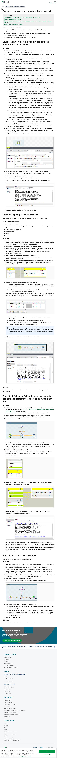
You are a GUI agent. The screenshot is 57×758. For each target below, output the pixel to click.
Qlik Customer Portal (9, 665)
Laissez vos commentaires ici (12, 640)
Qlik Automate (7, 692)
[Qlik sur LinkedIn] (49, 747)
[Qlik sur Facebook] (52, 747)
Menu (55, 2)
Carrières (6, 735)
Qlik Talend (6, 676)
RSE (5, 727)
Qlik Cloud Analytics (9, 686)
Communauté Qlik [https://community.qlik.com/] (38, 747)
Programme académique (10, 731)
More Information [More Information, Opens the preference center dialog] (47, 754)
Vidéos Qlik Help (8, 656)
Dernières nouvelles (9, 737)
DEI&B (5, 729)
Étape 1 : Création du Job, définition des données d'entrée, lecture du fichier (22, 17)
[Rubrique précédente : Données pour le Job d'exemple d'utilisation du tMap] (14, 646)
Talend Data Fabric (8, 680)
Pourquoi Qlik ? (7, 699)
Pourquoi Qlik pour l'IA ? (10, 708)
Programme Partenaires (10, 733)
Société (6, 723)
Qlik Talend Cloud (8, 678)
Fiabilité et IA (7, 705)
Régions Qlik (7, 716)
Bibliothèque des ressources (11, 667)
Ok (46, 751)
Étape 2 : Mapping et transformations (12, 19)
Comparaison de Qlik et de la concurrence (14, 710)
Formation (6, 661)
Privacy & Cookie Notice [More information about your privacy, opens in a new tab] (25, 756)
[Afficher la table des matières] (3, 6)
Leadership (7, 725)
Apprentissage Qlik (8, 663)
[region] (28, 753)
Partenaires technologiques (11, 712)
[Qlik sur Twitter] (46, 747)
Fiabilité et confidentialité (10, 703)
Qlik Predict (7, 690)
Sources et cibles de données (11, 714)
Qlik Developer (7, 658)
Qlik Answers (7, 688)
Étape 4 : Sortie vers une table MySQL (13, 24)
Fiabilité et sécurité (8, 701)
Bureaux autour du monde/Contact (12, 739)
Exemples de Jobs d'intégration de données (15, 6)
